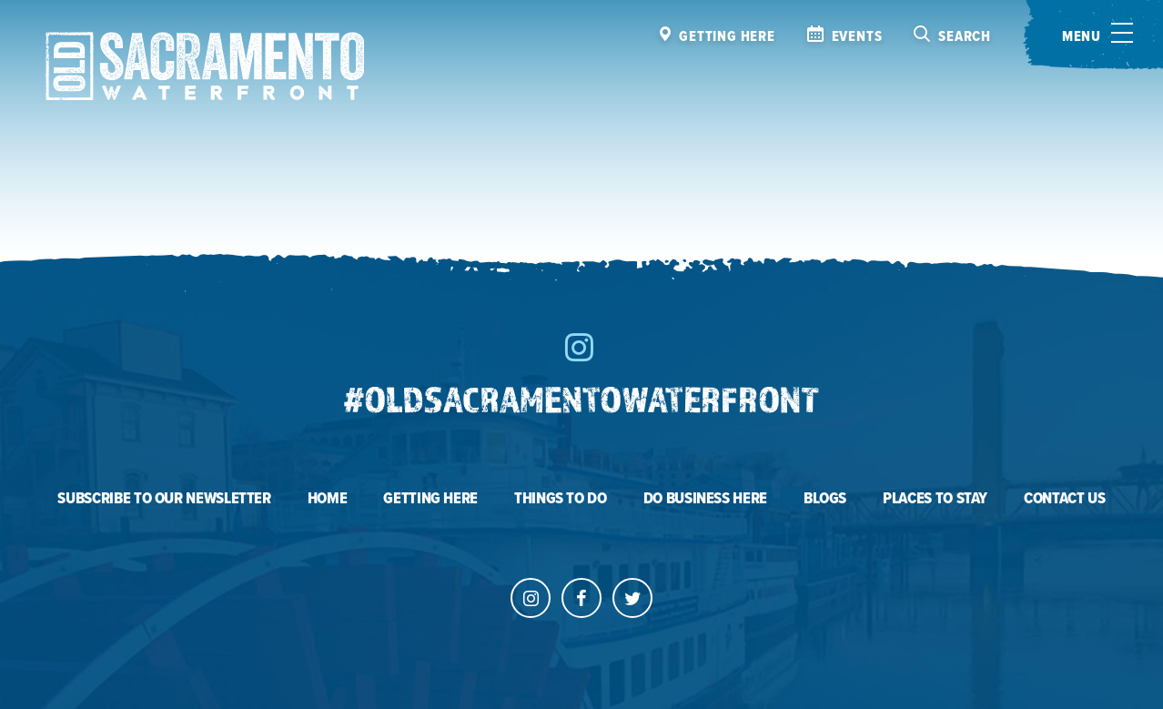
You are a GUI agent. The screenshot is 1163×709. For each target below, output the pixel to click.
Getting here (727, 36)
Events (857, 36)
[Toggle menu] (1093, 34)
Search (964, 36)
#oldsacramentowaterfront (581, 398)
